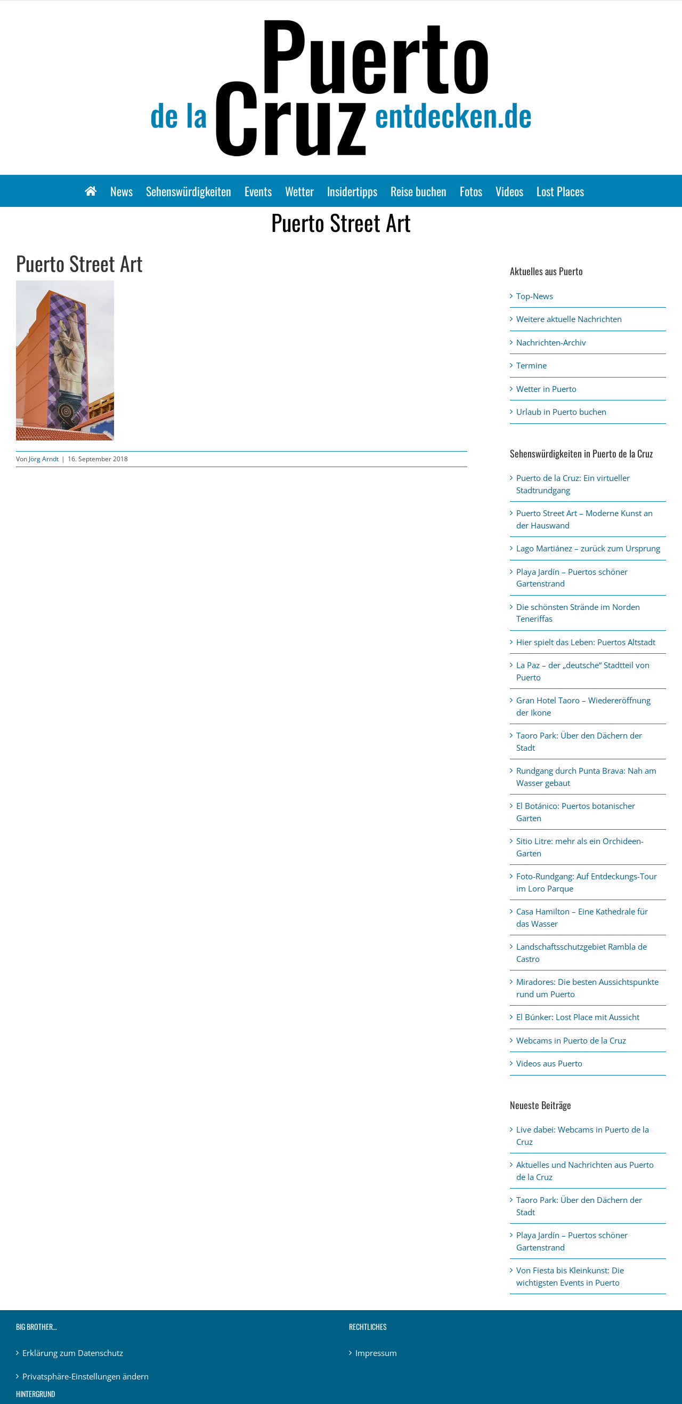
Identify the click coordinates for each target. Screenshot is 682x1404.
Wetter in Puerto (546, 388)
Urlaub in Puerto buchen (561, 411)
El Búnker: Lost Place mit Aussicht (577, 1017)
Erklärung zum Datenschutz (72, 1352)
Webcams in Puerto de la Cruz (571, 1040)
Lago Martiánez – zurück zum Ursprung (588, 548)
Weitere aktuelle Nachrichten (569, 319)
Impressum (376, 1352)
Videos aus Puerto (549, 1063)
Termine (531, 365)
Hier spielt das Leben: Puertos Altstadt (585, 642)
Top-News (534, 296)
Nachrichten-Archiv (551, 342)
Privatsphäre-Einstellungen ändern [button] (85, 1376)
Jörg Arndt (44, 458)
